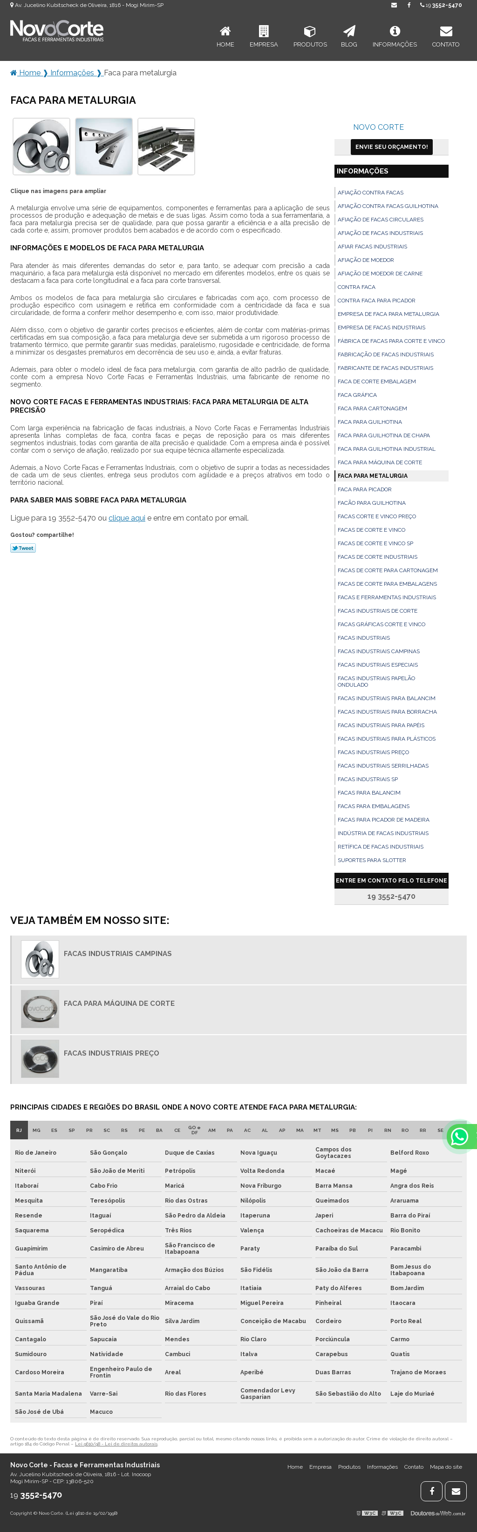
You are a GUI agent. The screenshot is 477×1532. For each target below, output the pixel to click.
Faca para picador (365, 489)
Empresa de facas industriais (381, 327)
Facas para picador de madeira (383, 819)
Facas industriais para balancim (387, 698)
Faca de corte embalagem (377, 381)
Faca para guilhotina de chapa (384, 435)
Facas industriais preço (373, 752)
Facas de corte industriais (377, 557)
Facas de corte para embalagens (387, 584)
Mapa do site (446, 1467)
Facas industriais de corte (377, 611)
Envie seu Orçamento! (391, 147)
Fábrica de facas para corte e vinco (391, 341)
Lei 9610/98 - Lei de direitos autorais (116, 1443)
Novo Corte (378, 127)
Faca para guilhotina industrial (387, 449)
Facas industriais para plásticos (387, 739)
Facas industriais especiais (378, 665)
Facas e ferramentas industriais (387, 597)
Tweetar (23, 548)
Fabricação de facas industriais (386, 354)
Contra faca (356, 287)
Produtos (310, 36)
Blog (349, 36)
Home (225, 36)
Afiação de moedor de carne (380, 273)
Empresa (264, 36)
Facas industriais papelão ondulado (376, 681)
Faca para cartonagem (372, 408)
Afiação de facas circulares (380, 219)
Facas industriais (364, 638)
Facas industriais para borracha (387, 712)
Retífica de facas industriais (380, 846)
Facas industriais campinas (379, 651)
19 (441, 5)
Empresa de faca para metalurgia (388, 314)
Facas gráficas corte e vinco (381, 624)
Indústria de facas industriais (383, 833)
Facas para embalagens (373, 806)
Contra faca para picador (377, 300)
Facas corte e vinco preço (377, 516)
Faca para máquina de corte (380, 462)
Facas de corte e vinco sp (375, 543)
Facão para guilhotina (372, 503)
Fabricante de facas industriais (385, 368)
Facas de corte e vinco (371, 530)
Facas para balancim (369, 792)
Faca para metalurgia (373, 476)
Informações (395, 36)
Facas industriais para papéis (381, 725)
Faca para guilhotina (370, 422)
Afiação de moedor (366, 260)
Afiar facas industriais (372, 246)
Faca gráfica (357, 395)
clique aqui (127, 518)
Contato (446, 36)
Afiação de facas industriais (380, 233)
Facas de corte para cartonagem (388, 570)
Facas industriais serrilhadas (383, 766)
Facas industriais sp (368, 779)
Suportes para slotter (372, 860)
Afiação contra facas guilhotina (388, 206)
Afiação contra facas (370, 192)
